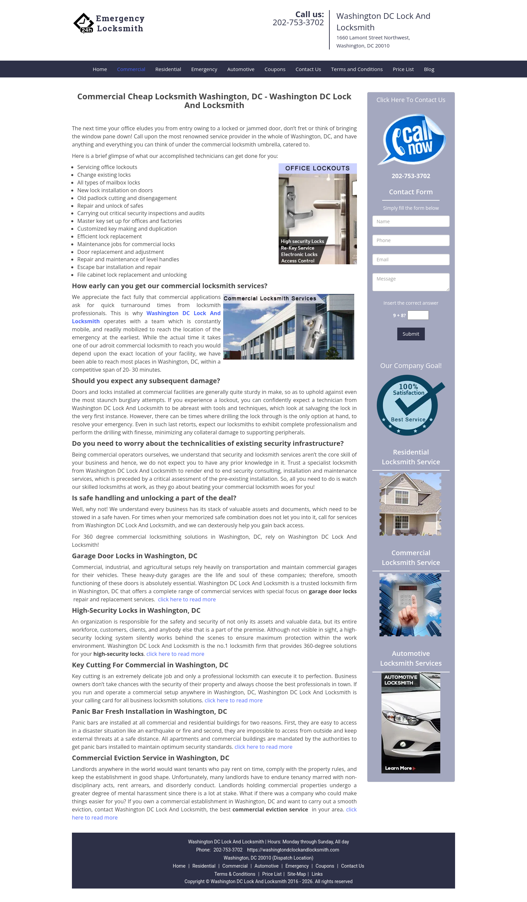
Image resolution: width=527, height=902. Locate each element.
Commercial (131, 69)
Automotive (240, 69)
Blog (429, 69)
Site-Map (296, 874)
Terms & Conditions (234, 874)
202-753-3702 (298, 22)
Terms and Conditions (357, 69)
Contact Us (308, 69)
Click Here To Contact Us (410, 100)
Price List (403, 69)
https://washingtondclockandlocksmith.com (293, 850)
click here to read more (187, 599)
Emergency (204, 69)
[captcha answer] (418, 315)
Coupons (275, 69)
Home (100, 69)
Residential (168, 69)
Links (317, 874)
